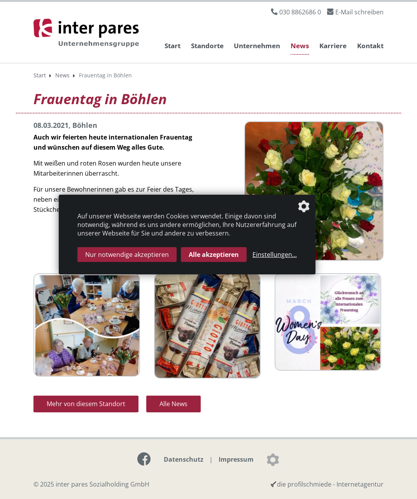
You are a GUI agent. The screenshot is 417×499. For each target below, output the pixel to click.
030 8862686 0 (300, 12)
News (300, 45)
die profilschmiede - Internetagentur (330, 484)
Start (172, 45)
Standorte (207, 45)
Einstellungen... (274, 254)
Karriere (333, 45)
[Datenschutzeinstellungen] (273, 460)
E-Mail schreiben (359, 12)
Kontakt (370, 45)
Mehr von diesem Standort (86, 404)
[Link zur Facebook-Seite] (144, 459)
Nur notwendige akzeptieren (127, 254)
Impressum (236, 459)
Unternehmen (257, 45)
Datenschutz (183, 459)
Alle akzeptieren (214, 254)
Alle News (173, 404)
